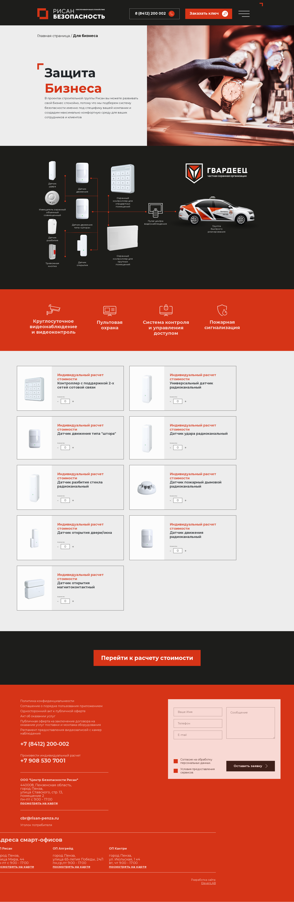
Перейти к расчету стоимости (147, 658)
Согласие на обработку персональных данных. (265, 761)
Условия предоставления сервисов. (266, 771)
